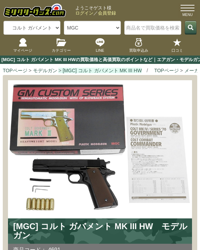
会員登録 (107, 13)
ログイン (84, 13)
